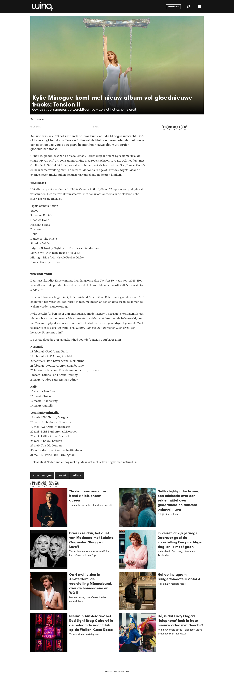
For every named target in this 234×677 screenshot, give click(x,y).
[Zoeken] (188, 6)
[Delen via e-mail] (174, 127)
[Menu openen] (199, 6)
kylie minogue (42, 475)
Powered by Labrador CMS (117, 672)
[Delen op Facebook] (164, 127)
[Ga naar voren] (42, 6)
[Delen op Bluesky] (184, 127)
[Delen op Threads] (179, 127)
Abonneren (173, 7)
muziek (62, 475)
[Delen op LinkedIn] (169, 127)
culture (76, 475)
